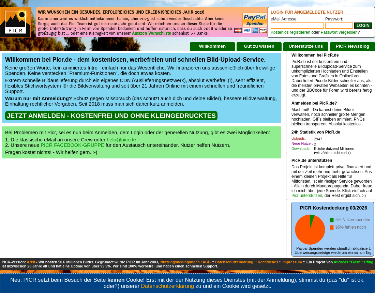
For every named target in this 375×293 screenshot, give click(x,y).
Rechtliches (268, 262)
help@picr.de (121, 139)
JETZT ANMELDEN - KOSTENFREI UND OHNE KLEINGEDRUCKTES (111, 115)
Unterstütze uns (306, 46)
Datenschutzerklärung (234, 262)
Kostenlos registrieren (290, 32)
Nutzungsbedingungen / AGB (185, 262)
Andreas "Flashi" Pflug (353, 262)
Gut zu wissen (259, 46)
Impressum (292, 262)
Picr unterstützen (306, 195)
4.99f (31, 262)
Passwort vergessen (339, 32)
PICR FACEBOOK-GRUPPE (72, 145)
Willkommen (212, 46)
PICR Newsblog (353, 46)
